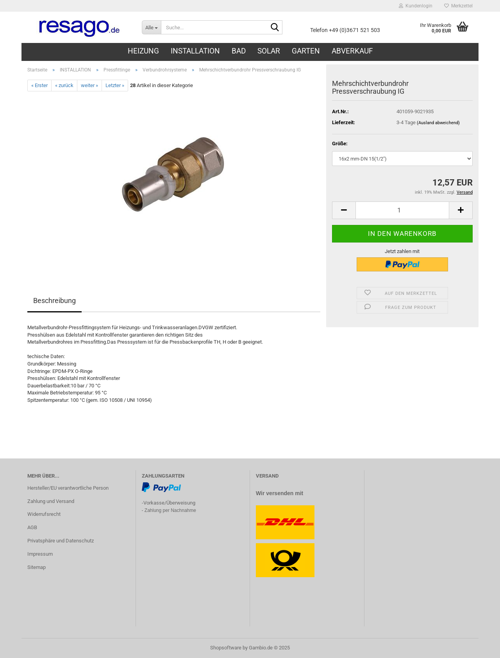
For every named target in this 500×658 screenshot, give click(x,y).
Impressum (40, 554)
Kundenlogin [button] (415, 6)
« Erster (39, 85)
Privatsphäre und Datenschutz (60, 541)
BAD (239, 50)
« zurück (64, 85)
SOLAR (268, 50)
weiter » (89, 85)
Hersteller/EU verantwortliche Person (68, 488)
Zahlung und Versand (50, 501)
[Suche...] (151, 27)
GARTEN (306, 50)
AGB (32, 527)
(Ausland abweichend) (438, 122)
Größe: (340, 143)
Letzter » (114, 85)
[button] (343, 210)
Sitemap (36, 567)
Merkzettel (458, 6)
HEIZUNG (143, 50)
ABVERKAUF (352, 50)
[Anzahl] (402, 210)
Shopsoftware (225, 648)
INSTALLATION (195, 50)
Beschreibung (54, 300)
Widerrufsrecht (44, 514)
